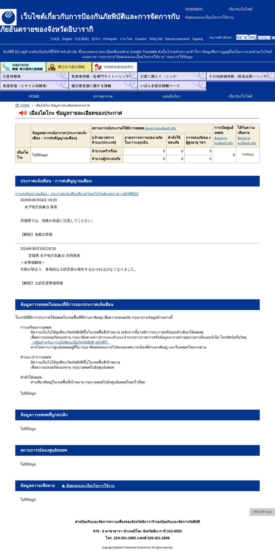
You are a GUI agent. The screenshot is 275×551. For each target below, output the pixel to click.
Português (110, 39)
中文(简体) (82, 39)
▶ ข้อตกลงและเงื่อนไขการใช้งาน (88, 486)
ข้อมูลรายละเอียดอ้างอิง (160, 128)
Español (140, 39)
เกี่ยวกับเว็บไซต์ (240, 9)
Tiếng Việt (155, 39)
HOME (34, 96)
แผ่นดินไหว (172, 96)
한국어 (96, 39)
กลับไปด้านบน (262, 512)
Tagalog (197, 39)
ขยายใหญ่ (246, 37)
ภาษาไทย (126, 39)
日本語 (55, 39)
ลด (273, 37)
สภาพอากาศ (103, 96)
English (67, 39)
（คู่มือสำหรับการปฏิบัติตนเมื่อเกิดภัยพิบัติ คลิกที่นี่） (70, 342)
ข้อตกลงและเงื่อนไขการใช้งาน (209, 17)
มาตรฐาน (264, 37)
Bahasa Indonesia (177, 39)
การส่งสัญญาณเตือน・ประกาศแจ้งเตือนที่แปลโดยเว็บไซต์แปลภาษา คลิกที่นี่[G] (77, 194)
